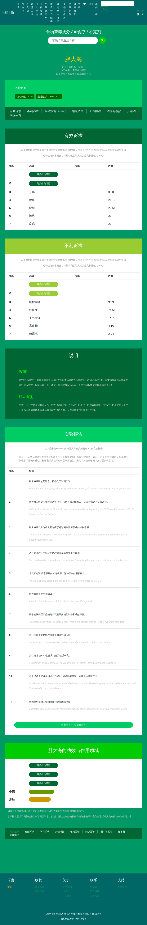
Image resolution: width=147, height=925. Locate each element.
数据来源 (39, 886)
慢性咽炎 (35, 302)
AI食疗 (23, 7)
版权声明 (39, 891)
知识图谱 (75, 9)
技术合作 (67, 891)
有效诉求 (15, 111)
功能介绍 (96, 9)
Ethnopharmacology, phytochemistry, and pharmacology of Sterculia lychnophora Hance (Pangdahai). (80, 488)
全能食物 (41, 9)
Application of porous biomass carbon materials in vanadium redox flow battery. (69, 642)
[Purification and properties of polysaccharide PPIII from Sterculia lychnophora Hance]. (73, 663)
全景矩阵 (70, 9)
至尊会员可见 (79, 70)
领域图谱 (77, 111)
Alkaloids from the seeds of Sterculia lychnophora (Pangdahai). (61, 601)
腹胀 (32, 200)
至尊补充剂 (46, 11)
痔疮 (32, 224)
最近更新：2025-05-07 (49, 96)
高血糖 (33, 325)
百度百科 (21, 88)
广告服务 (67, 896)
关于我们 (67, 886)
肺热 (32, 216)
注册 (138, 13)
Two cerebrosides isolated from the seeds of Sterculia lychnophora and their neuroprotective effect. (79, 560)
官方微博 (94, 891)
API (91, 4)
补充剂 (27, 7)
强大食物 (37, 9)
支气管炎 (35, 318)
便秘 (32, 208)
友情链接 (122, 886)
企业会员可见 (84, 73)
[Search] (117, 3)
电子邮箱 (94, 886)
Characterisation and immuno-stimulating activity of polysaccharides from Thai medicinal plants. (78, 709)
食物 (19, 6)
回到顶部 (14, 831)
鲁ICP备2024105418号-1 (73, 918)
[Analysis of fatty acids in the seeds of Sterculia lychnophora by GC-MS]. (65, 581)
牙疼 (32, 192)
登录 (142, 13)
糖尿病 (33, 334)
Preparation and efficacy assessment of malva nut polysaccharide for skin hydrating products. (77, 622)
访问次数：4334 (24, 96)
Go (104, 9)
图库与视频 (114, 111)
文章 (79, 6)
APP (85, 4)
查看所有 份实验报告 (73, 725)
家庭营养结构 (51, 13)
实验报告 (55, 111)
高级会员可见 (43, 174)
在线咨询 (94, 896)
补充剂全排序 (58, 13)
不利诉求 (33, 111)
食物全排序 (64, 11)
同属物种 (15, 115)
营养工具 (32, 9)
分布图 (131, 111)
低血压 (33, 310)
